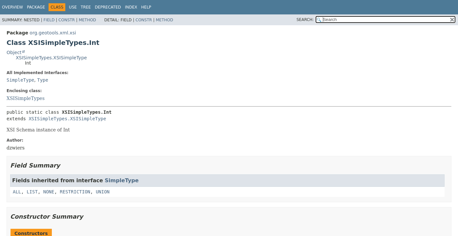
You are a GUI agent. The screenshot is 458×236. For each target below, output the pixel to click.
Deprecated (108, 7)
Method (87, 20)
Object (14, 52)
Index (131, 7)
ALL (17, 191)
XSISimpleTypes (26, 98)
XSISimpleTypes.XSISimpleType (51, 57)
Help (146, 7)
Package (36, 7)
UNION (103, 191)
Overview (12, 7)
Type (42, 80)
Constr (66, 20)
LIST (32, 191)
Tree (86, 7)
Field (48, 20)
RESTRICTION (75, 191)
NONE (48, 191)
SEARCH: (305, 19)
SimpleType (20, 80)
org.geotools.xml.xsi (53, 32)
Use (73, 7)
